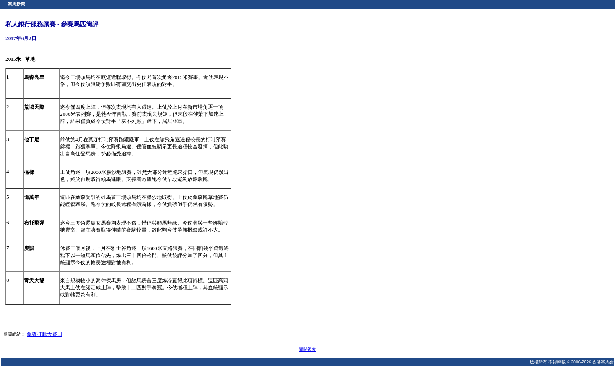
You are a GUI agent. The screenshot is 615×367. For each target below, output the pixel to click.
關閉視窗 (307, 349)
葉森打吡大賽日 (44, 334)
